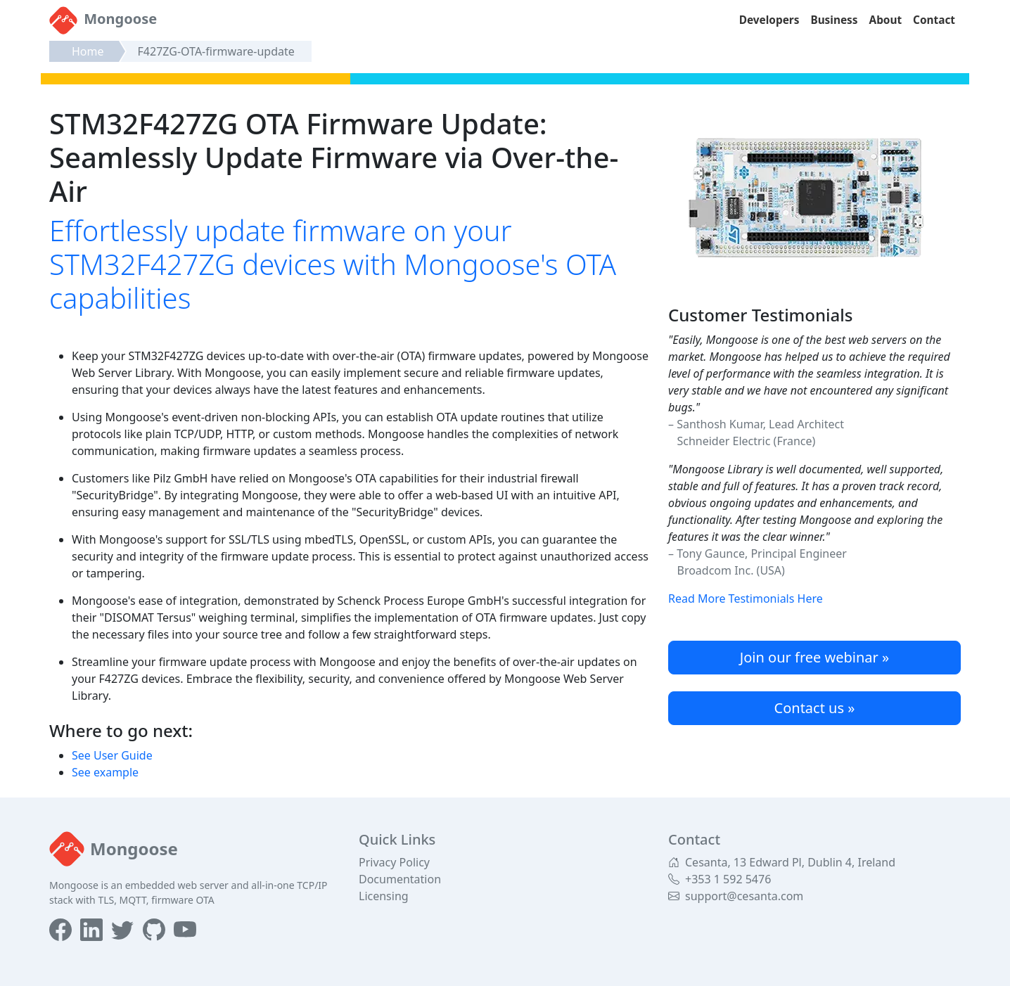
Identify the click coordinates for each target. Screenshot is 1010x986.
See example (105, 772)
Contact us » (814, 707)
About (885, 20)
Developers (769, 20)
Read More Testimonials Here (745, 598)
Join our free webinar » (814, 657)
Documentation (400, 879)
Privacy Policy (394, 862)
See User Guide (112, 755)
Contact (934, 20)
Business (833, 20)
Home (88, 51)
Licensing (384, 896)
